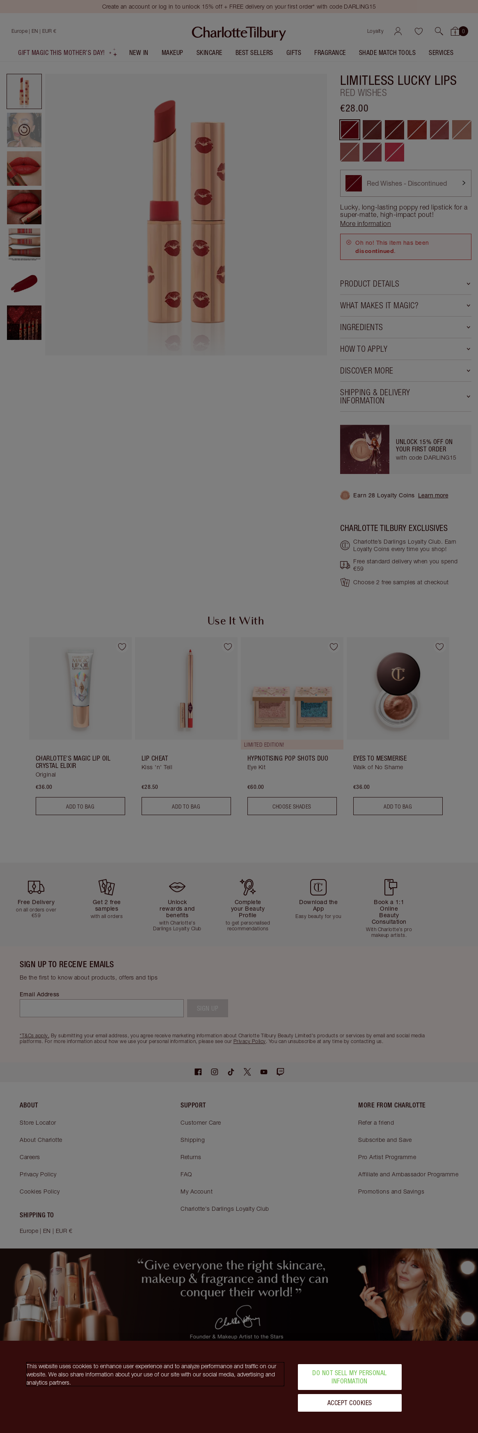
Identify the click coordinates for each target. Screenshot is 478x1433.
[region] (239, 1387)
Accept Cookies (349, 1402)
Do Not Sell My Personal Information (349, 1376)
